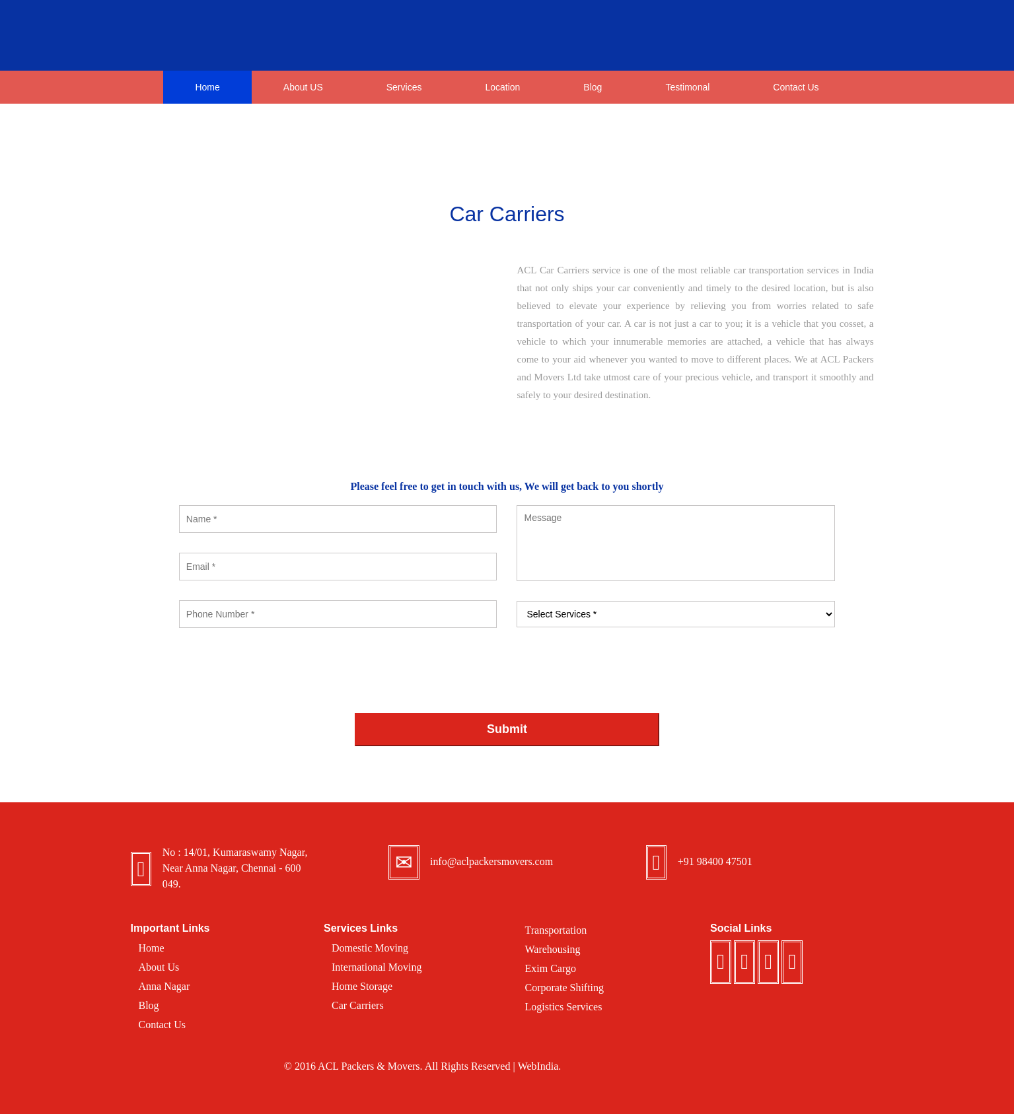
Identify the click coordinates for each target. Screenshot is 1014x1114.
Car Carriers (358, 1005)
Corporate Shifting (564, 987)
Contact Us (795, 87)
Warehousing (553, 949)
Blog (592, 87)
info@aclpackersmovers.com (492, 861)
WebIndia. (539, 1066)
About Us (159, 967)
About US (303, 87)
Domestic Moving (370, 948)
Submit (507, 729)
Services (404, 91)
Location (502, 91)
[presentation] (279, 673)
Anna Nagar (164, 986)
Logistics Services (563, 1006)
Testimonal (687, 87)
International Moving (376, 967)
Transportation (556, 930)
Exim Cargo (550, 968)
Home (207, 87)
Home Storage (362, 986)
